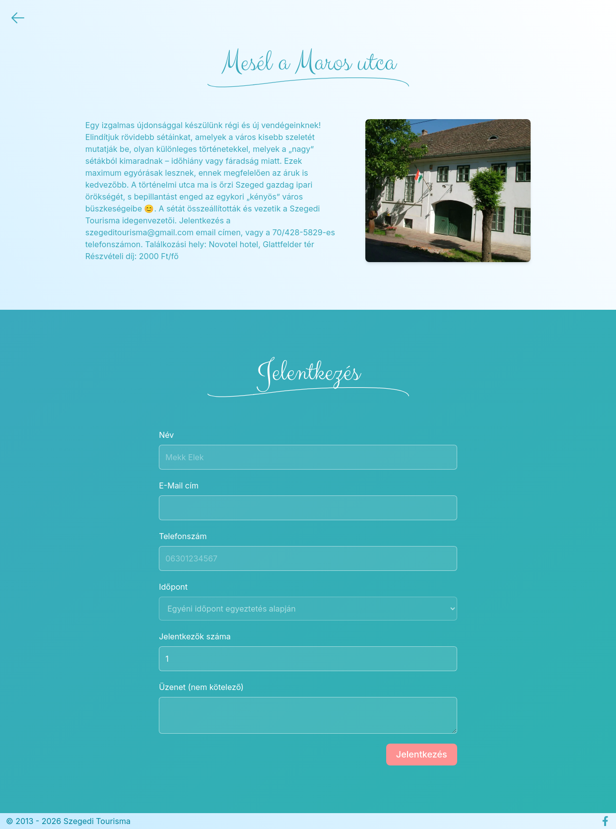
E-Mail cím (308, 500)
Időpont (308, 601)
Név (308, 450)
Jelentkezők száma (308, 651)
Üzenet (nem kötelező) (308, 708)
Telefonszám (308, 551)
